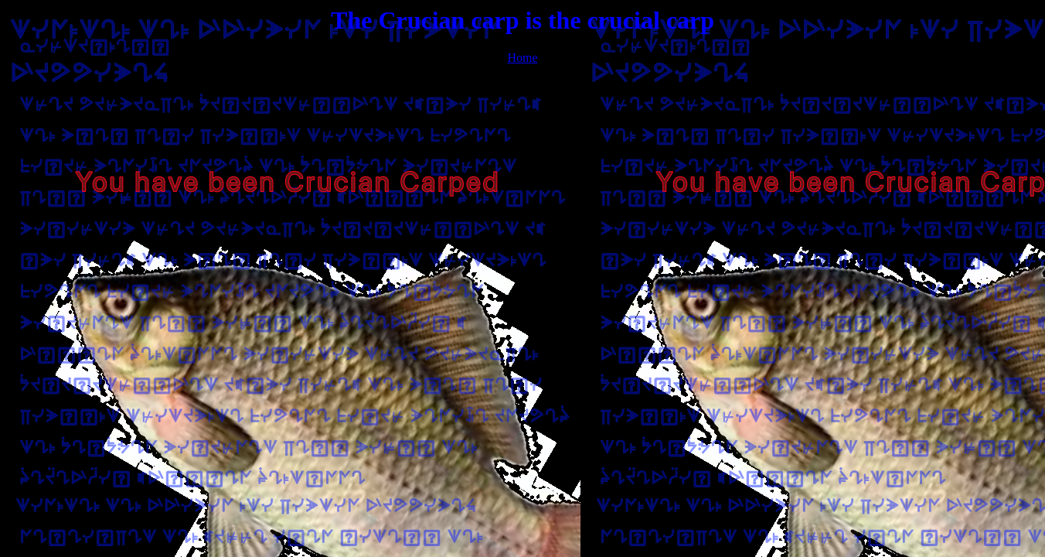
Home (522, 57)
